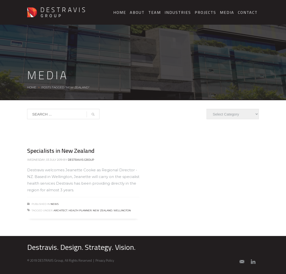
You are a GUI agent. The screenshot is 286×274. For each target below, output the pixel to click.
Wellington (122, 210)
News (54, 204)
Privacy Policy (104, 260)
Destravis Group (81, 159)
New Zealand (102, 210)
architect (60, 210)
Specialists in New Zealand (61, 150)
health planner (80, 210)
